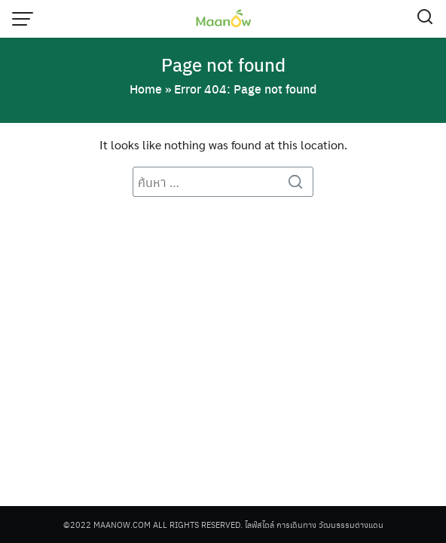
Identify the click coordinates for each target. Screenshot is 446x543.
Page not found (223, 64)
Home (146, 88)
